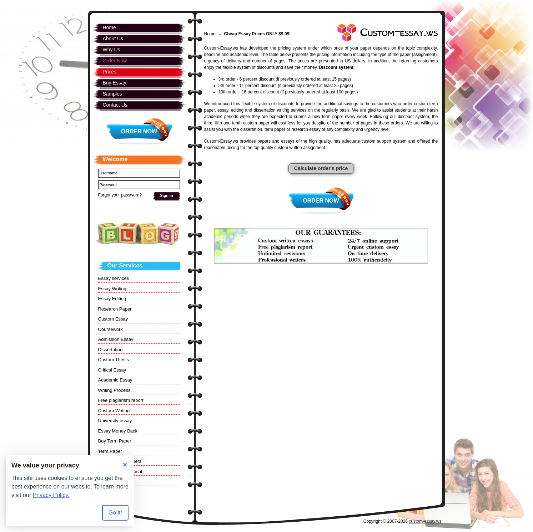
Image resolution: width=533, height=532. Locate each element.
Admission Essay (116, 339)
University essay (115, 420)
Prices (110, 72)
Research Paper (115, 309)
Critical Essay (112, 370)
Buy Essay (114, 83)
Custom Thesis (113, 359)
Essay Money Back (118, 431)
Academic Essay (115, 380)
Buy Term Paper (114, 441)
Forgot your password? (120, 195)
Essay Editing (112, 298)
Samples (112, 94)
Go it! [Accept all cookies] (115, 513)
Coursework (110, 329)
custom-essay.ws (425, 521)
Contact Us (115, 105)
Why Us (111, 49)
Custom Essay (113, 319)
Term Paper (110, 451)
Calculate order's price (321, 168)
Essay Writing (112, 288)
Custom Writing (114, 410)
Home (210, 33)
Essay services (113, 278)
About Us (113, 38)
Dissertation (110, 349)
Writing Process (114, 390)
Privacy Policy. (51, 495)
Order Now (321, 201)
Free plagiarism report (121, 400)
